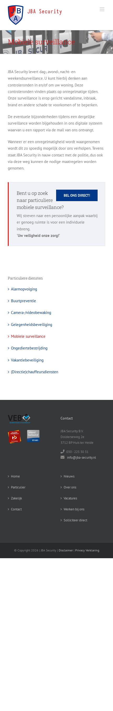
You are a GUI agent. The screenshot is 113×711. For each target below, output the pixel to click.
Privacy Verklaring (87, 550)
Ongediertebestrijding (29, 348)
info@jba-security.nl (81, 457)
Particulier (18, 487)
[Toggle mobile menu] (102, 9)
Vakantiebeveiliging (27, 360)
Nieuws (69, 476)
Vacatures (70, 498)
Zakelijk (16, 498)
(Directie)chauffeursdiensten (34, 371)
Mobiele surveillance (28, 336)
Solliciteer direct (75, 520)
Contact (16, 509)
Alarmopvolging (24, 289)
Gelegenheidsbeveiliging (31, 324)
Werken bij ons (74, 509)
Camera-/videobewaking (31, 312)
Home (15, 476)
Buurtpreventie (23, 300)
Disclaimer (66, 550)
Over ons (70, 487)
